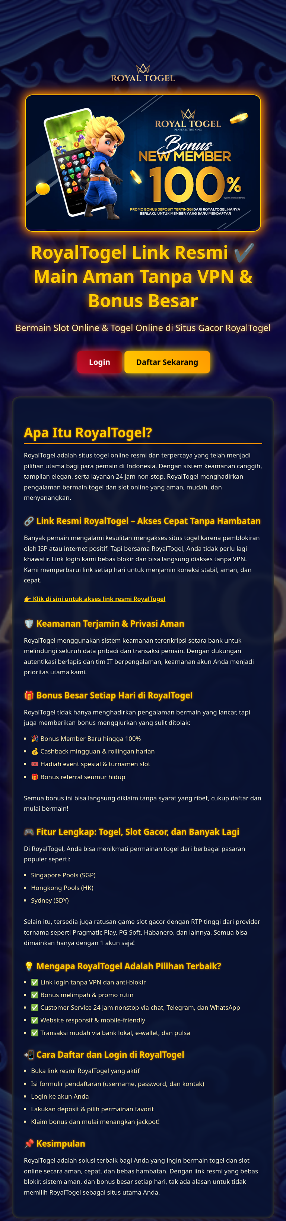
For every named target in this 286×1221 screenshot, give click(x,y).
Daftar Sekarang (167, 362)
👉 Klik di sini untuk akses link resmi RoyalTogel (94, 599)
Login (99, 362)
